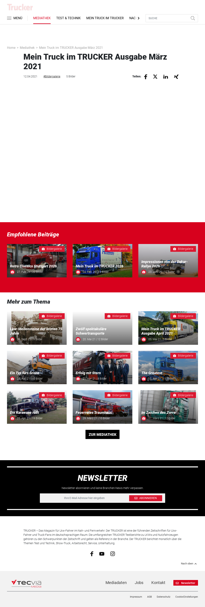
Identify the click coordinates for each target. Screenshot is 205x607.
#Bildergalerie (51, 76)
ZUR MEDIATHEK (103, 434)
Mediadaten (116, 582)
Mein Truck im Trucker (105, 18)
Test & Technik (68, 18)
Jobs (139, 582)
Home (11, 48)
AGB (149, 596)
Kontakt (158, 582)
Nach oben (189, 563)
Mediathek (42, 18)
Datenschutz (163, 596)
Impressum (136, 596)
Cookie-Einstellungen (186, 596)
